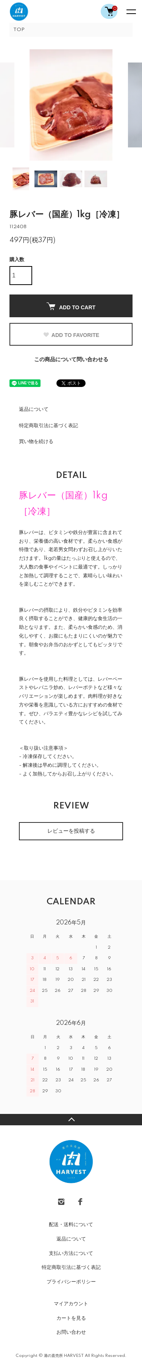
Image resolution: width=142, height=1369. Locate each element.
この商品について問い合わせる (71, 360)
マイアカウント (71, 1303)
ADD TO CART (71, 306)
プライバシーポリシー (71, 1281)
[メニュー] (130, 11)
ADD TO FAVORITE (71, 335)
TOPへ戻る (71, 1119)
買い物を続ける (36, 441)
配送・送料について (71, 1224)
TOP (19, 29)
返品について (33, 409)
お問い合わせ (71, 1332)
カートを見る (71, 1318)
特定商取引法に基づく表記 (48, 425)
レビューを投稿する (71, 831)
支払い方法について (71, 1253)
